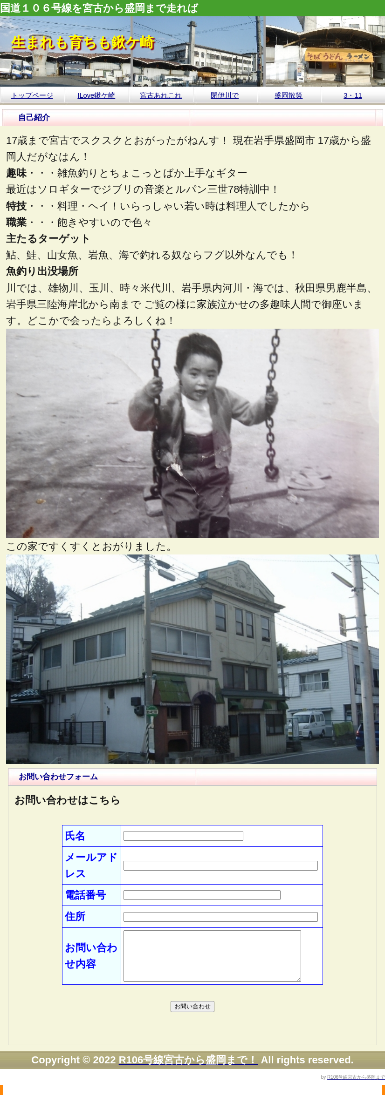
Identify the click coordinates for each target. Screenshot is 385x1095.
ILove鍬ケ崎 (96, 95)
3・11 (353, 95)
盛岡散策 (288, 95)
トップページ (32, 95)
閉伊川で (225, 95)
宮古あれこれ (161, 95)
